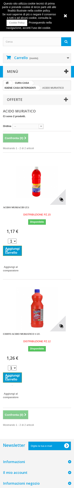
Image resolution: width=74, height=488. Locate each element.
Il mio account (15, 472)
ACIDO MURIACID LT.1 (16, 207)
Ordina (7, 126)
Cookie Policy (17, 22)
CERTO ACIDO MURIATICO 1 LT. (21, 334)
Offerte (14, 99)
